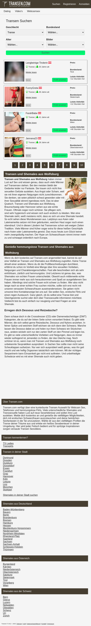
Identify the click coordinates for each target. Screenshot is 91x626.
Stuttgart (7, 489)
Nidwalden (8, 605)
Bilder (49, 39)
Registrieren (69, 4)
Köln (5, 479)
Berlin (6, 515)
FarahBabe (31, 113)
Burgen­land (9, 564)
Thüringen (8, 549)
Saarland (7, 539)
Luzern (6, 602)
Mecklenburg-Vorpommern (17, 528)
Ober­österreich (11, 572)
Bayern (7, 512)
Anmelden (84, 4)
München (8, 487)
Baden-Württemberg (13, 509)
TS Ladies (8, 443)
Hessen (7, 525)
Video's (19, 11)
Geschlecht (12, 27)
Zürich (6, 615)
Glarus (6, 599)
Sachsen (7, 541)
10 (81, 165)
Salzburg (7, 575)
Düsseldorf (8, 465)
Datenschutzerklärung (33, 624)
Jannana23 (31, 138)
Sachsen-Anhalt (11, 544)
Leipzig (7, 481)
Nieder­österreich (11, 569)
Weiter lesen (31, 72)
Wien (5, 585)
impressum (50, 624)
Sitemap (19, 624)
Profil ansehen (60, 80)
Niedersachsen (11, 531)
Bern (5, 597)
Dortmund (8, 457)
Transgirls (8, 446)
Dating (7, 11)
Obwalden (8, 607)
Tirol (5, 580)
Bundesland (53, 27)
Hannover (8, 476)
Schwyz (7, 610)
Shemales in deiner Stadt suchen (20, 495)
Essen (6, 468)
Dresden (7, 460)
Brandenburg (10, 517)
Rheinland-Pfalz (11, 536)
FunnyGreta (32, 88)
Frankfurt (7, 471)
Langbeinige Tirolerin (37, 63)
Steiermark (8, 577)
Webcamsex (33, 11)
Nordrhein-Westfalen (14, 533)
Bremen (7, 520)
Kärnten (7, 567)
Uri (4, 613)
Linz (5, 484)
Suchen (56, 4)
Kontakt (43, 624)
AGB (24, 624)
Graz (5, 473)
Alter (8, 39)
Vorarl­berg (8, 583)
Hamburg (8, 523)
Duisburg (7, 463)
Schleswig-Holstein (13, 547)
